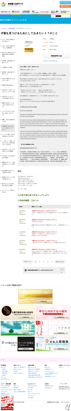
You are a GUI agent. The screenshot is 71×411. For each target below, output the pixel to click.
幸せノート (30, 391)
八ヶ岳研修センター (5, 387)
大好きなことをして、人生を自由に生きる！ (8, 97)
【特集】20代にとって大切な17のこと (35, 377)
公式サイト (61, 367)
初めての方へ (3, 367)
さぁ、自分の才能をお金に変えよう (8, 40)
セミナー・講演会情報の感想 (19, 391)
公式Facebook (5, 371)
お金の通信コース (48, 369)
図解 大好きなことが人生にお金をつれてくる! (8, 104)
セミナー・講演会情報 (5, 385)
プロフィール (3, 377)
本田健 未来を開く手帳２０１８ (8, 73)
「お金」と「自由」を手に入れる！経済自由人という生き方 (8, 142)
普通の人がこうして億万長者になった (8, 178)
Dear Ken (15, 371)
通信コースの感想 (17, 389)
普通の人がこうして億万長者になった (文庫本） (8, 164)
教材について (47, 367)
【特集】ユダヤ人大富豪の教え (34, 369)
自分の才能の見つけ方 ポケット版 (8, 79)
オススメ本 (30, 389)
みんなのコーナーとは (32, 385)
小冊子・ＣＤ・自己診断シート (20, 367)
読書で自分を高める (8, 85)
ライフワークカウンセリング (6, 389)
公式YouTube (4, 373)
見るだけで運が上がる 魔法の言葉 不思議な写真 (8, 54)
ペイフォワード (31, 395)
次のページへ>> (60, 261)
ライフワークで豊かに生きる (8, 191)
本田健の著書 (11, 28)
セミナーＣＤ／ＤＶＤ (49, 371)
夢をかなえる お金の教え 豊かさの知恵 (8, 184)
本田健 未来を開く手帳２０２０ (8, 61)
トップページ (4, 28)
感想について (16, 385)
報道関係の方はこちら (49, 385)
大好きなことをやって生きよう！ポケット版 (8, 90)
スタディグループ (4, 391)
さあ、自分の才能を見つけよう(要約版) (8, 46)
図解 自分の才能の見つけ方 (8, 120)
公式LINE (4, 369)
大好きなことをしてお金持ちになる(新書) (8, 150)
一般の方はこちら (48, 387)
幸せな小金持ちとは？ (5, 379)
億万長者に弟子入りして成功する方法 (8, 171)
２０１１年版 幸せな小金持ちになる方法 (8, 135)
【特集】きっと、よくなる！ (33, 371)
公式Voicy (4, 375)
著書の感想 (16, 387)
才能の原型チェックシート (50, 376)
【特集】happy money (32, 373)
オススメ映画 (30, 387)
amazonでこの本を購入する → (51, 60)
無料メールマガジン (18, 369)
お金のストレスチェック (18, 373)
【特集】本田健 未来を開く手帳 (34, 375)
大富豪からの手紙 (7, 67)
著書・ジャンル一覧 (32, 367)
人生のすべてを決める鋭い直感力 (8, 156)
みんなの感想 (30, 397)
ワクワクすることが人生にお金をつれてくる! (8, 113)
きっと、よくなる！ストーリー (34, 393)
